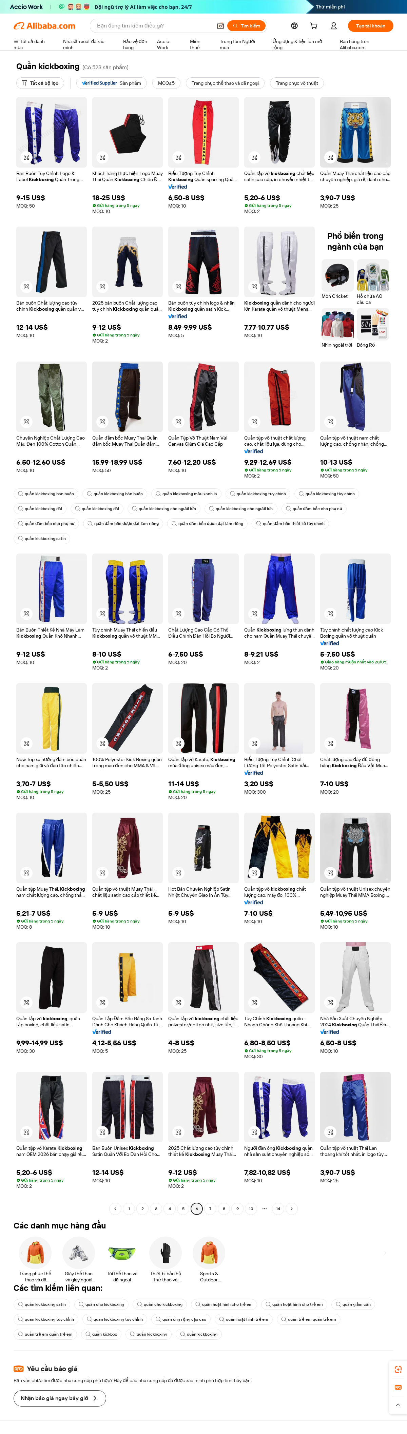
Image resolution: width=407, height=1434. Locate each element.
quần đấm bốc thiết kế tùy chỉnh (290, 523)
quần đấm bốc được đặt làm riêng (123, 523)
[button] (220, 26)
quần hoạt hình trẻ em (243, 1319)
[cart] (315, 27)
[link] (398, 1369)
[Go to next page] (292, 1209)
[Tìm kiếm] (246, 25)
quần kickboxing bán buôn (46, 494)
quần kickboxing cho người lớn (164, 508)
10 (251, 1208)
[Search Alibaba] (154, 26)
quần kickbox (101, 1334)
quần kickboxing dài (40, 508)
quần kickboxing (148, 1334)
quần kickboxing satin (42, 538)
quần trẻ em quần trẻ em (308, 1319)
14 (278, 1208)
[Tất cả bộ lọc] (40, 83)
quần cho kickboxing (101, 1304)
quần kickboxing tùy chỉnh (258, 494)
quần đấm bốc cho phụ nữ (314, 508)
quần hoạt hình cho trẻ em (224, 1304)
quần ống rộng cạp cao (181, 1319)
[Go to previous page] (115, 1209)
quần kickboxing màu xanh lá (186, 494)
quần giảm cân (353, 1304)
